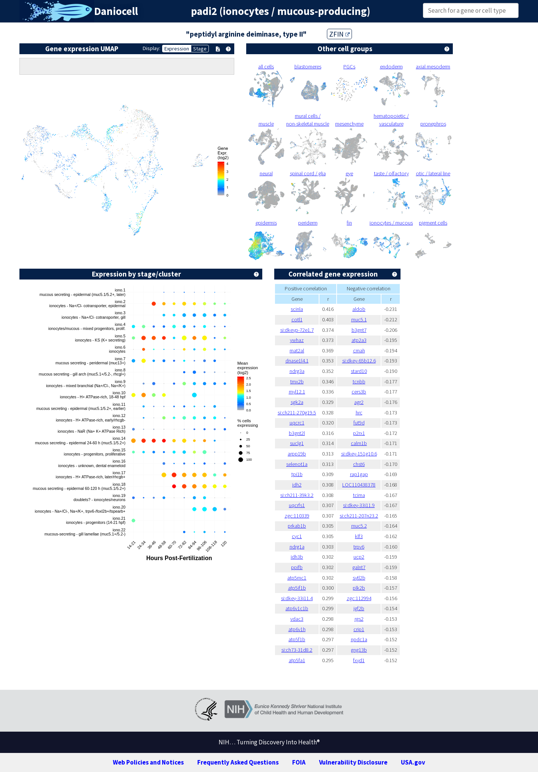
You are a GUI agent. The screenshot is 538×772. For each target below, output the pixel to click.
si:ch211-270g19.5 (297, 412)
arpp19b (297, 453)
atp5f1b (296, 639)
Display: (151, 48)
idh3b (297, 556)
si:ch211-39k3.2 (296, 495)
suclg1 (297, 443)
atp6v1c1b (296, 608)
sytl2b (359, 577)
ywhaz (297, 340)
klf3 (359, 536)
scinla (297, 309)
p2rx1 (359, 433)
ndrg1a (297, 546)
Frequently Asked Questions (238, 762)
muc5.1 (359, 319)
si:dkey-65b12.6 (359, 360)
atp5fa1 (297, 660)
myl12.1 (297, 391)
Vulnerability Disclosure (353, 762)
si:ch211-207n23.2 (359, 515)
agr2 (359, 402)
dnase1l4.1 (297, 360)
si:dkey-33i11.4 (297, 598)
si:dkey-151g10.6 (359, 453)
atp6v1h (297, 629)
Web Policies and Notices (148, 762)
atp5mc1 (296, 577)
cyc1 (297, 536)
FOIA (299, 762)
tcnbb (359, 381)
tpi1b (297, 474)
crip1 (358, 629)
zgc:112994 (359, 598)
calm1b (359, 443)
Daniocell (116, 11)
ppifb (297, 567)
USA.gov (413, 762)
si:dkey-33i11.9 (359, 505)
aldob (358, 309)
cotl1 (297, 319)
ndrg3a (297, 371)
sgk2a (297, 402)
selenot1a (296, 464)
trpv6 (358, 546)
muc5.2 (359, 525)
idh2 (297, 484)
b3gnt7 (359, 330)
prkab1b (297, 525)
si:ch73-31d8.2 (296, 649)
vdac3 (296, 618)
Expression (176, 48)
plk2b (359, 587)
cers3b (359, 391)
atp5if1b (297, 587)
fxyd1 (359, 660)
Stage (200, 48)
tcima (359, 495)
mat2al (297, 350)
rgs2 (359, 618)
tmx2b (297, 381)
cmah (359, 350)
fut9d (359, 422)
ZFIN (339, 34)
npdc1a (359, 639)
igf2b (358, 608)
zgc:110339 (297, 515)
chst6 (359, 464)
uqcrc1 (297, 422)
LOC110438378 (358, 484)
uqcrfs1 (297, 505)
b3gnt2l (297, 433)
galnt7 (358, 567)
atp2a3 (359, 340)
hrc (359, 412)
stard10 (359, 371)
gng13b (359, 649)
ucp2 (358, 556)
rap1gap (359, 474)
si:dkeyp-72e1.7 (297, 330)
